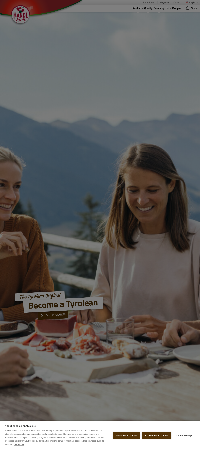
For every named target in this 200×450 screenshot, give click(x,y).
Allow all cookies (156, 435)
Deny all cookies (126, 435)
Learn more (19, 444)
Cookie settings (184, 435)
